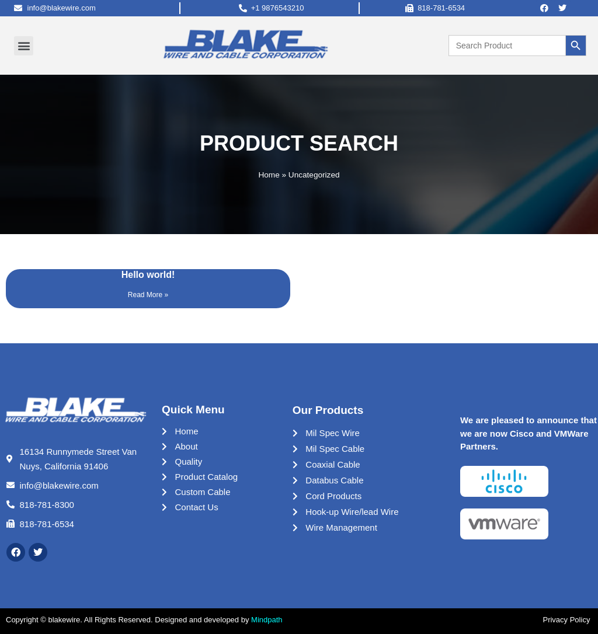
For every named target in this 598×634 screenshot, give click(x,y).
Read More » (148, 295)
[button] (23, 45)
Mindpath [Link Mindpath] (266, 619)
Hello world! (148, 275)
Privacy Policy (567, 619)
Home (268, 174)
